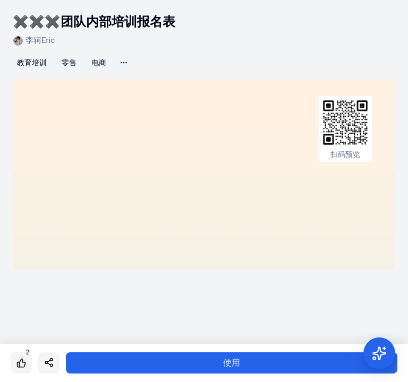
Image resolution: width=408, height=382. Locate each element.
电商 (98, 62)
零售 (69, 62)
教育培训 (32, 62)
